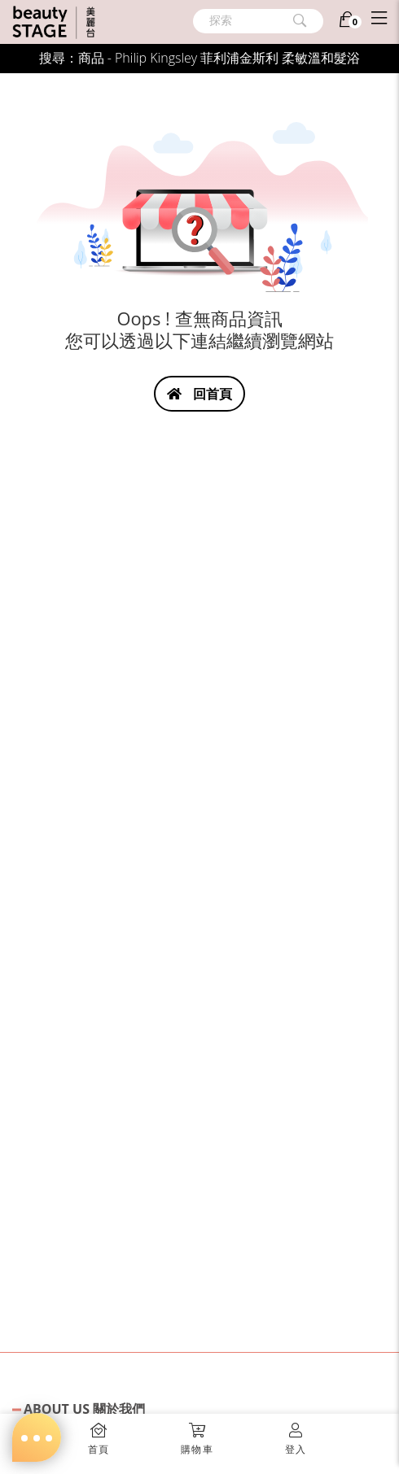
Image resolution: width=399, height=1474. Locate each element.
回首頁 (199, 394)
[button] (197, 1434)
